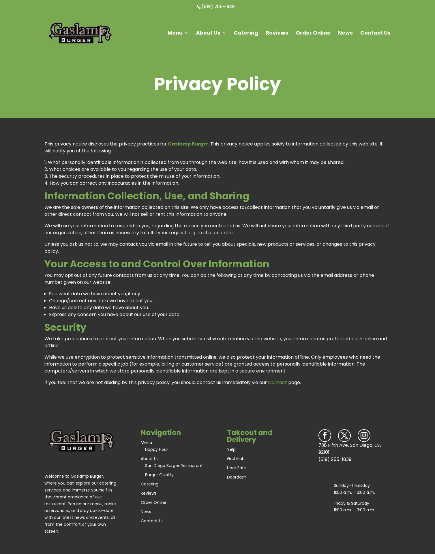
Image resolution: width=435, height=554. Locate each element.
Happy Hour (156, 449)
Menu (175, 32)
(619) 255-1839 (218, 6)
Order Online (313, 32)
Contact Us (375, 32)
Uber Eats (236, 468)
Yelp (231, 449)
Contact (277, 382)
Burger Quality (159, 475)
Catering (246, 32)
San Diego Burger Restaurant (174, 465)
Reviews (277, 32)
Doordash (236, 477)
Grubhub (236, 459)
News (345, 32)
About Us (208, 32)
